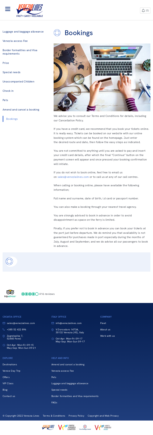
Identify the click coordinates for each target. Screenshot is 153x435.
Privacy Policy (76, 415)
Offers (6, 377)
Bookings (12, 119)
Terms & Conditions (54, 415)
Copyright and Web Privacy (103, 415)
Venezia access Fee (15, 41)
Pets (5, 100)
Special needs (11, 72)
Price (6, 63)
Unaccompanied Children (18, 81)
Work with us (107, 335)
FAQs (54, 402)
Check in (8, 91)
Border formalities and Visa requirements (20, 51)
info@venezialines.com (69, 323)
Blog (5, 389)
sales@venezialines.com (73, 177)
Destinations (10, 364)
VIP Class (8, 383)
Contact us (9, 396)
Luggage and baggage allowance (23, 31)
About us (105, 329)
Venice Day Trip (11, 370)
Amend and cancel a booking (21, 109)
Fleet (103, 323)
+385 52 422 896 (16, 329)
